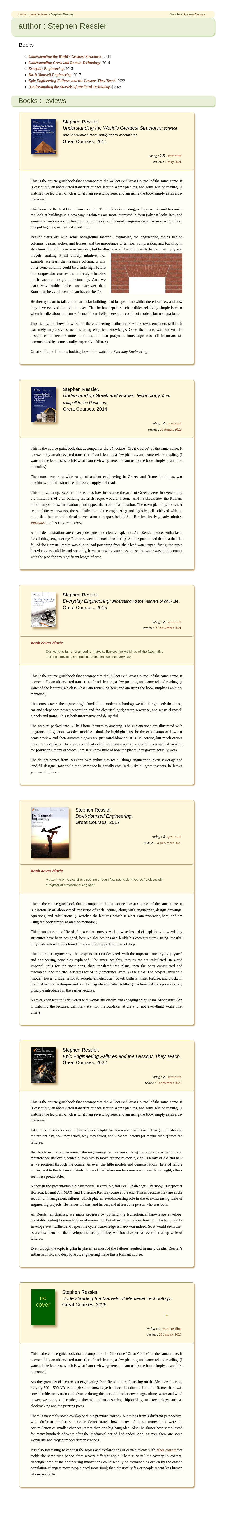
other (160, 1450)
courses (171, 1450)
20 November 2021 (168, 628)
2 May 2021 (173, 162)
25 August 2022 (170, 429)
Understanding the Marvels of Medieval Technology (70, 87)
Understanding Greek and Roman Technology (64, 63)
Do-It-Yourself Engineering (50, 75)
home (22, 14)
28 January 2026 (170, 1334)
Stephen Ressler (194, 14)
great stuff (174, 156)
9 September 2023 (169, 1083)
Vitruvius (38, 523)
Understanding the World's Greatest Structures (65, 56)
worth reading (171, 1328)
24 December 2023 (168, 843)
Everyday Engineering (46, 69)
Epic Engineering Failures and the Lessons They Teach (71, 81)
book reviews (38, 14)
